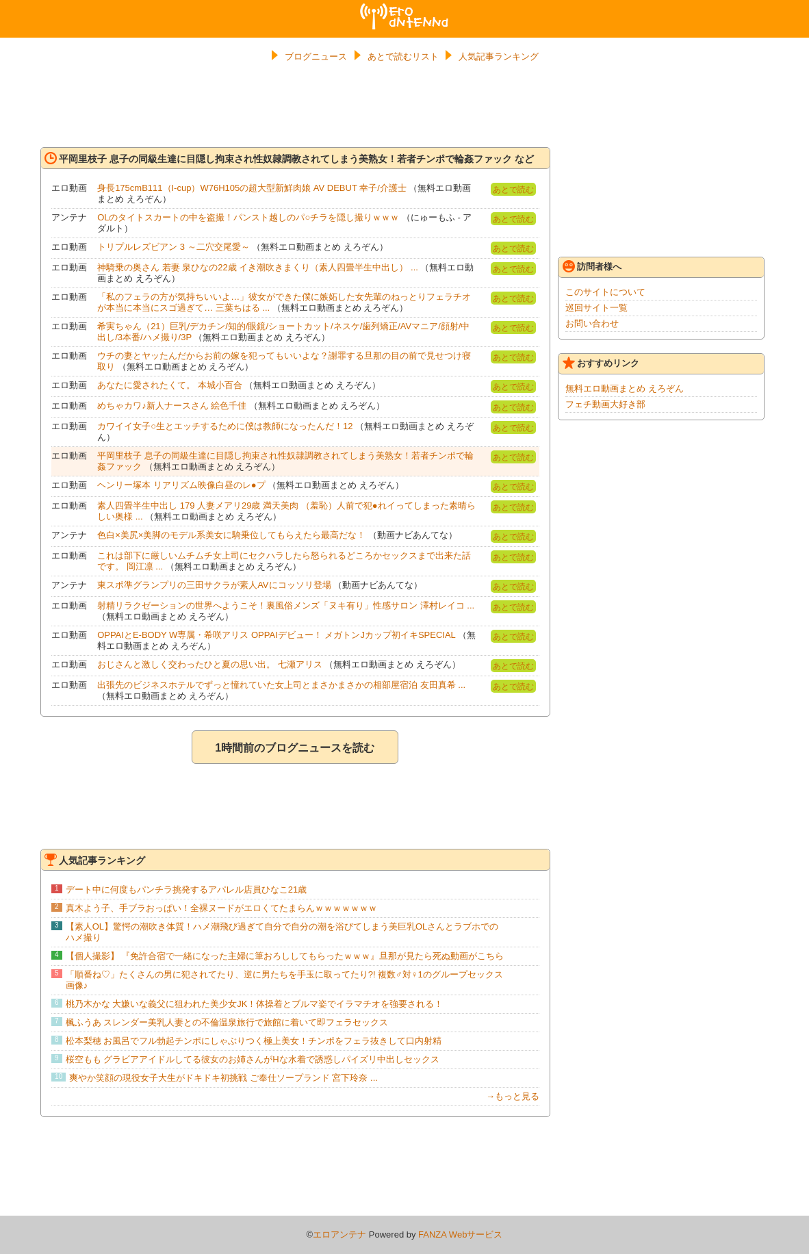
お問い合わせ (592, 323)
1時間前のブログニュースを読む (294, 748)
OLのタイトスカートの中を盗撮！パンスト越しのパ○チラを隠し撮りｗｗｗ (248, 217)
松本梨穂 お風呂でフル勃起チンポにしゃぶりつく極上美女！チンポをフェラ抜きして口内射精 (254, 1041)
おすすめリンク (601, 363)
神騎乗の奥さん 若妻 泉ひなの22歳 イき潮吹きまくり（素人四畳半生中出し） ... (257, 267)
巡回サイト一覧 (596, 308)
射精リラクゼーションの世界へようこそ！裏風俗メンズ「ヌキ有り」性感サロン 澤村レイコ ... (285, 605)
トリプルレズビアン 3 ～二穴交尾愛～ (173, 247)
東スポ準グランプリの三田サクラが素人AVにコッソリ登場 (214, 585)
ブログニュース (316, 56)
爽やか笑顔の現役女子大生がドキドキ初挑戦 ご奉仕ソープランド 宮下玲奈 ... (223, 1078)
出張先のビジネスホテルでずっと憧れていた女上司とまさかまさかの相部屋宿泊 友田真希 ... (281, 685)
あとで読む (513, 189)
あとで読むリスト (403, 56)
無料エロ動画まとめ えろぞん (624, 388)
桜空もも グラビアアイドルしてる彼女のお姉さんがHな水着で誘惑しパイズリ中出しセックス (252, 1059)
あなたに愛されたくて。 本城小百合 (169, 385)
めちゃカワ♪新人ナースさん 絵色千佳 (171, 405)
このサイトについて (605, 292)
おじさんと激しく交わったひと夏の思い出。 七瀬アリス (209, 664)
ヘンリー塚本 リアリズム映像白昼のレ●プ (181, 485)
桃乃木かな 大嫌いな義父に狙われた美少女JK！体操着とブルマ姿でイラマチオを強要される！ (255, 1004)
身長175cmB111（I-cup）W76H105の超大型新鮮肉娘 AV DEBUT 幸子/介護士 (252, 188)
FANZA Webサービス (460, 1234)
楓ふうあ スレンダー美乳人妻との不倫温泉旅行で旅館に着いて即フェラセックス (227, 1022)
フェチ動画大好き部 (605, 404)
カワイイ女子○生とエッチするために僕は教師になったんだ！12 (224, 426)
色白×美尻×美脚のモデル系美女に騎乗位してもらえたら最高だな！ (231, 535)
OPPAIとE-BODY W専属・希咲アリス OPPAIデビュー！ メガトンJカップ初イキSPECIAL (276, 635)
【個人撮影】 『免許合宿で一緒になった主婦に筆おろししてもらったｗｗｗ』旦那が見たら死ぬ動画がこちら (285, 956)
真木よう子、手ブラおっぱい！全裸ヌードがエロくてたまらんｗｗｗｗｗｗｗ (221, 908)
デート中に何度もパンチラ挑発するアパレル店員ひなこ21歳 (186, 889)
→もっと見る (512, 1096)
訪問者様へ (592, 266)
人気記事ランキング (499, 56)
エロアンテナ (404, 8)
